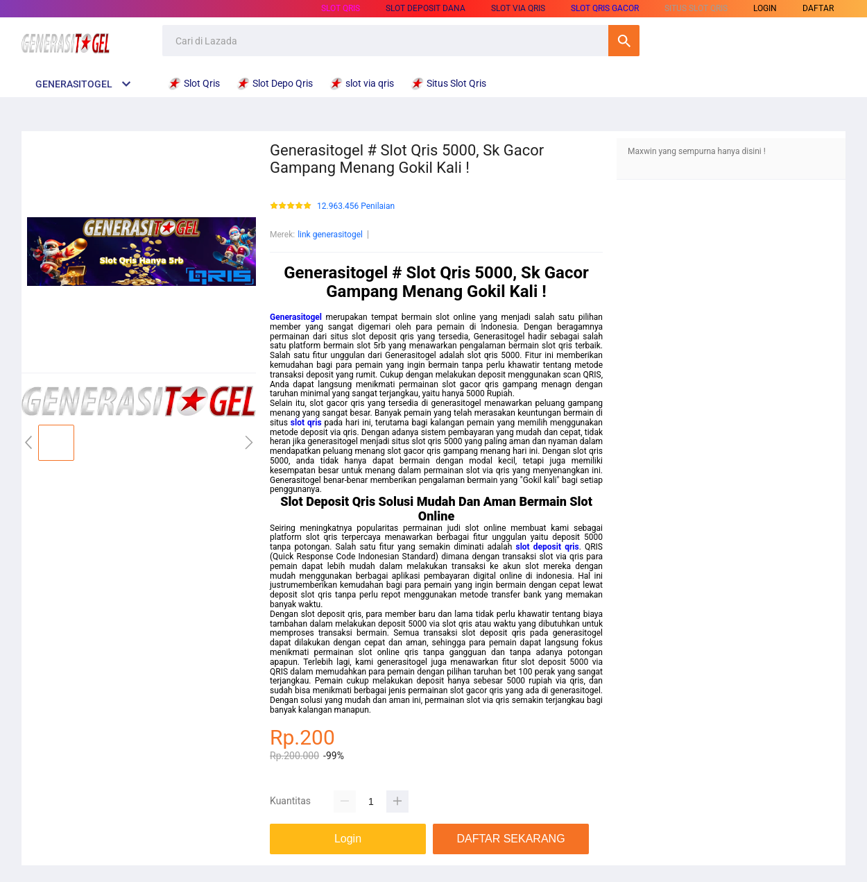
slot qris (306, 422)
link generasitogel (330, 234)
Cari (623, 40)
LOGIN (765, 8)
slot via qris (518, 8)
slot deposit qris (547, 547)
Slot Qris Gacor (605, 8)
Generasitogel (296, 317)
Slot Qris (340, 8)
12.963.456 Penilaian (356, 206)
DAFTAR (818, 8)
